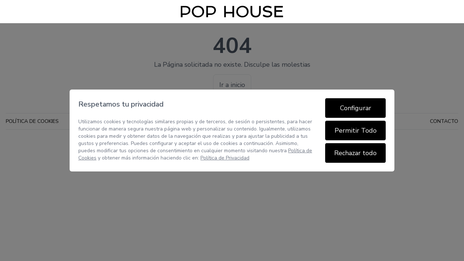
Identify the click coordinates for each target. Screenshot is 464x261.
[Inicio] (232, 11)
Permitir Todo (356, 130)
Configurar (355, 108)
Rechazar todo (355, 153)
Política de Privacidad (224, 157)
